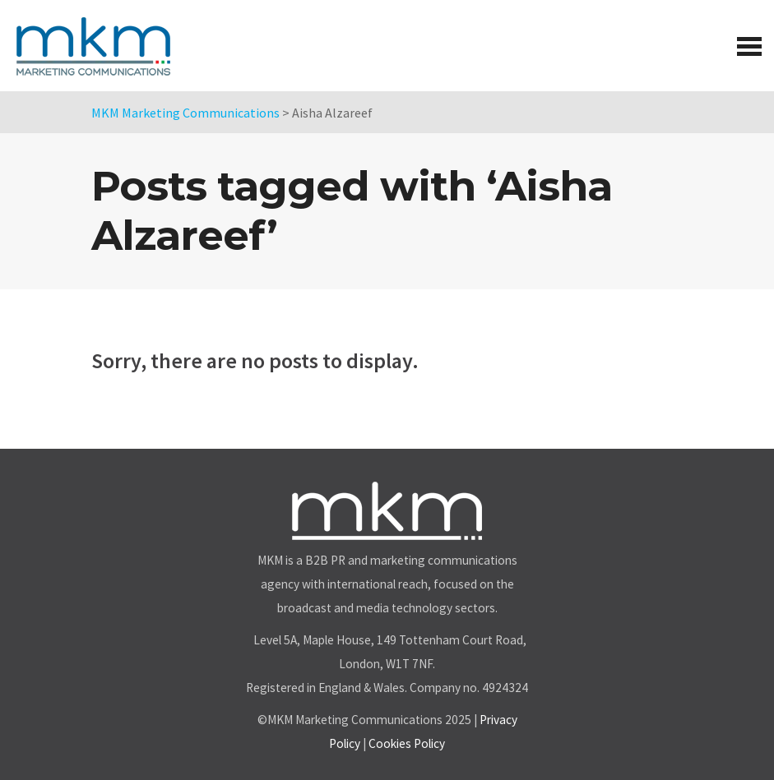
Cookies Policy (406, 743)
